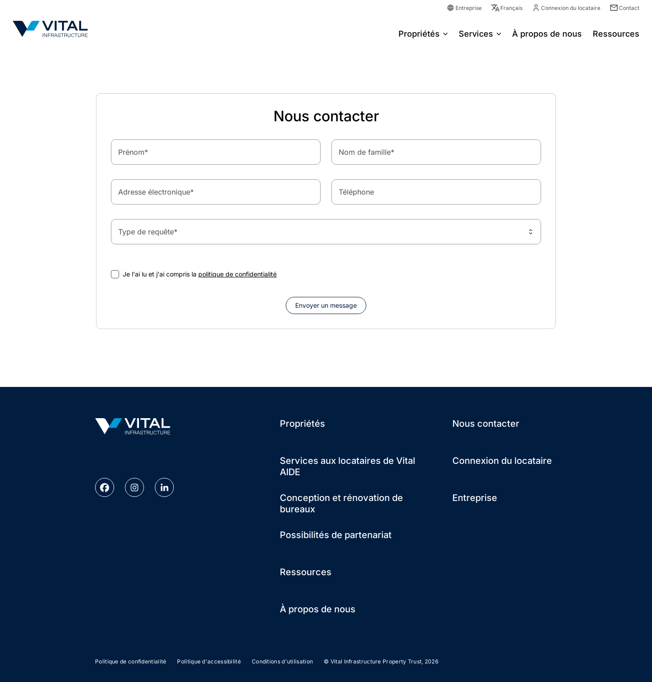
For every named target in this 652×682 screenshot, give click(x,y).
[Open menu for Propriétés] (445, 33)
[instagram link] (134, 487)
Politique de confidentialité (130, 661)
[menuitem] (423, 33)
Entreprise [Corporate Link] (464, 8)
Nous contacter (485, 423)
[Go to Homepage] (50, 29)
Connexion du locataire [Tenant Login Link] (566, 8)
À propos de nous (317, 609)
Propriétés (419, 33)
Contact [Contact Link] (624, 8)
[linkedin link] (164, 487)
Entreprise (474, 497)
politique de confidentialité (237, 274)
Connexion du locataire (502, 460)
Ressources (305, 572)
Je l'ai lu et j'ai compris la (200, 274)
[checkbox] (115, 274)
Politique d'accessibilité (209, 661)
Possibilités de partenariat (336, 534)
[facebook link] (104, 487)
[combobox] (326, 231)
